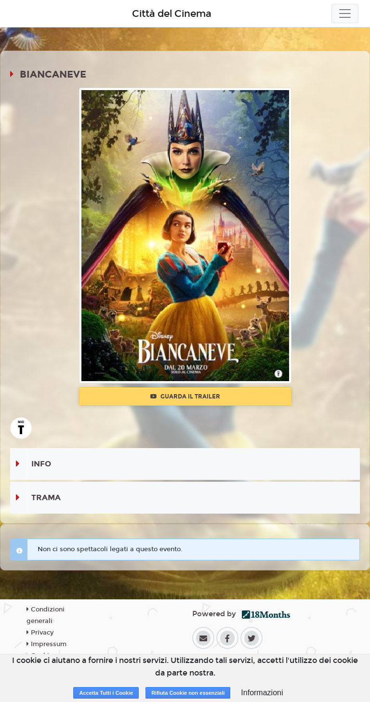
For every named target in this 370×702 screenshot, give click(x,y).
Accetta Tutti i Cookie (106, 693)
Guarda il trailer (185, 396)
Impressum (46, 644)
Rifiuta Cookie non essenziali (188, 693)
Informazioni (262, 693)
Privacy (39, 632)
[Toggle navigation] (344, 13)
